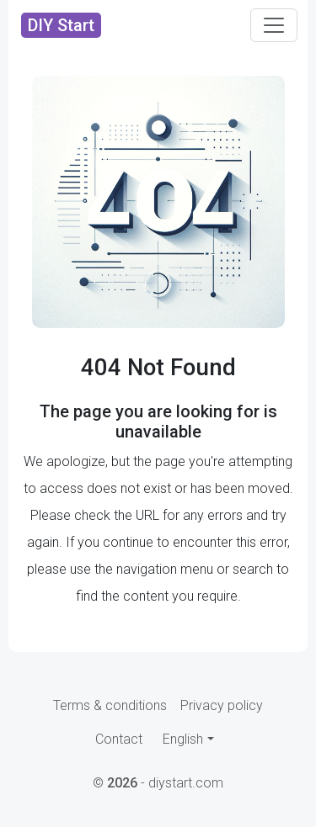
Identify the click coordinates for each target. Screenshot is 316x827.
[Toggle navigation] (273, 25)
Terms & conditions (110, 705)
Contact (118, 739)
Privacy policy (221, 705)
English (183, 739)
